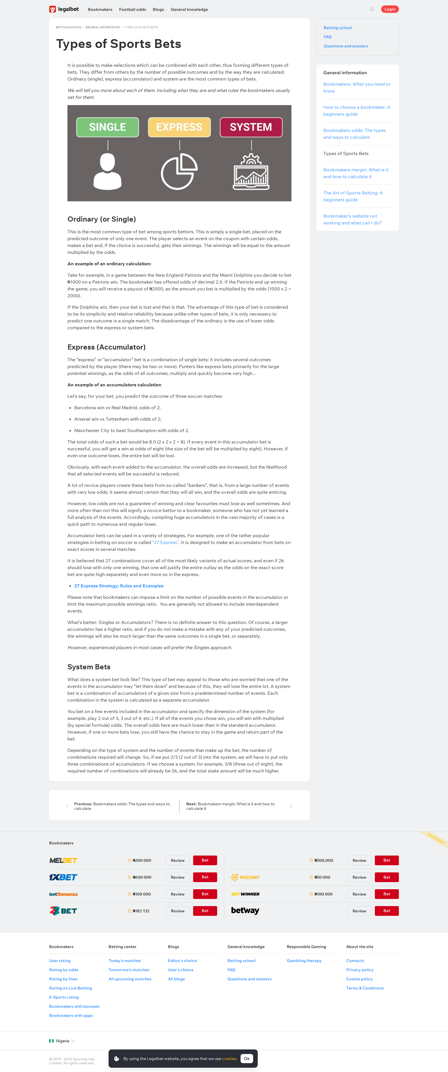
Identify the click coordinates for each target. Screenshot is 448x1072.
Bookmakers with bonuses (74, 1006)
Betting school (69, 27)
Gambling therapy (304, 960)
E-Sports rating (64, 997)
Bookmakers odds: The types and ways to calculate (122, 806)
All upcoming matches (130, 978)
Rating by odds (63, 969)
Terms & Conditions (365, 988)
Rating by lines (63, 978)
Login (390, 9)
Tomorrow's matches (129, 969)
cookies (229, 1058)
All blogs (176, 978)
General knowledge (189, 9)
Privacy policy (360, 969)
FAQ (328, 36)
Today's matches (125, 960)
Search (372, 9)
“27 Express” (165, 542)
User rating (60, 960)
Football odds (132, 9)
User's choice (180, 969)
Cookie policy (359, 978)
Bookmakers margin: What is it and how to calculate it (230, 806)
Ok (247, 1058)
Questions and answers (346, 46)
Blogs (158, 9)
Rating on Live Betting (70, 988)
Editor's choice (182, 960)
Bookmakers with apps (71, 1015)
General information (102, 27)
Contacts (355, 960)
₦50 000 (322, 877)
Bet (386, 877)
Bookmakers (100, 9)
